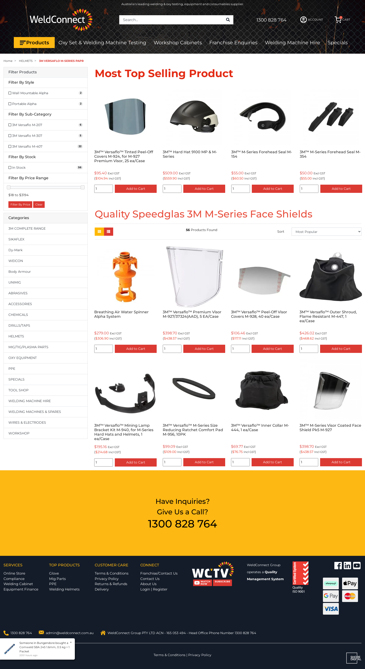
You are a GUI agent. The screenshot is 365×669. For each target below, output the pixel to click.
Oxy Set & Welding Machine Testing (102, 42)
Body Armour (19, 271)
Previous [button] (97, 140)
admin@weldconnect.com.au (70, 633)
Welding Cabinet (18, 584)
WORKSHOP (18, 433)
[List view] (108, 232)
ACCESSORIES (20, 304)
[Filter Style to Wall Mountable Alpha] (45, 93)
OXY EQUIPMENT (22, 358)
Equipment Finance (21, 589)
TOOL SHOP (18, 390)
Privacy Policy (107, 578)
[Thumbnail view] (99, 232)
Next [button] (359, 140)
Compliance (14, 578)
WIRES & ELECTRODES (27, 422)
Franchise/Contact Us (158, 573)
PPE (11, 368)
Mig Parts (57, 578)
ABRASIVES (18, 293)
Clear (39, 204)
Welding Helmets (64, 589)
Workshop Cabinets (178, 42)
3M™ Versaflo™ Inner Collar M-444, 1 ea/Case (260, 427)
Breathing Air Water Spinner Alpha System (121, 314)
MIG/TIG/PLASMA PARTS (28, 347)
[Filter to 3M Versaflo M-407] (45, 146)
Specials (338, 42)
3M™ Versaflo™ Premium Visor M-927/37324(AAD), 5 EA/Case (192, 314)
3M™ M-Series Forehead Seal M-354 (330, 154)
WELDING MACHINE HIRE (29, 401)
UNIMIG (14, 282)
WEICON (15, 261)
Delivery (102, 589)
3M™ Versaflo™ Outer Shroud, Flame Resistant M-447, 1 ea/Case (328, 316)
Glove (54, 573)
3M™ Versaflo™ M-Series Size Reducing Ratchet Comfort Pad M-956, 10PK (193, 430)
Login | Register (153, 589)
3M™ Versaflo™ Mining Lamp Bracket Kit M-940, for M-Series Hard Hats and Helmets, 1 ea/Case (123, 432)
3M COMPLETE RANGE (27, 228)
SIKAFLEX (16, 239)
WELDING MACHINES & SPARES (34, 412)
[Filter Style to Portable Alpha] (45, 103)
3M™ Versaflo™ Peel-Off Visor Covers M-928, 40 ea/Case (259, 314)
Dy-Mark (15, 250)
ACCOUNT (311, 19)
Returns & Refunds (111, 584)
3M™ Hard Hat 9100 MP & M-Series (190, 154)
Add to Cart (135, 189)
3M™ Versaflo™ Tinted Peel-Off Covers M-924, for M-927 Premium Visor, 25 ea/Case (123, 156)
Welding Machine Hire (292, 42)
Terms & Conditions (111, 573)
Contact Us (149, 578)
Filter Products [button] (22, 72)
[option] (125, 140)
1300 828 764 (271, 20)
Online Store (14, 573)
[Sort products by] (326, 232)
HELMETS (16, 336)
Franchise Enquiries (233, 42)
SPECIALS (16, 379)
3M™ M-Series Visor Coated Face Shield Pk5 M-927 (330, 427)
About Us (148, 584)
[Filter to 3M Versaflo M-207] (45, 125)
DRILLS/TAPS (19, 325)
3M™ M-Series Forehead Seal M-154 (261, 154)
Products (34, 43)
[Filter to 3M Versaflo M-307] (45, 135)
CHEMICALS (18, 315)
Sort (280, 231)
